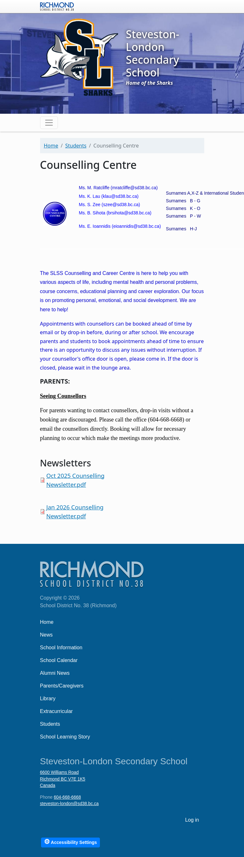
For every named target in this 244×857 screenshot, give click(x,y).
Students (76, 145)
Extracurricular (56, 711)
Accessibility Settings (70, 841)
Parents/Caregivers (62, 685)
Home (51, 145)
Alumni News (55, 673)
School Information (61, 647)
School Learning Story (65, 736)
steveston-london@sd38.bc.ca (69, 803)
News (46, 634)
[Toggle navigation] (49, 122)
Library (48, 698)
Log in (192, 820)
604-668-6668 (67, 797)
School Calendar (59, 660)
